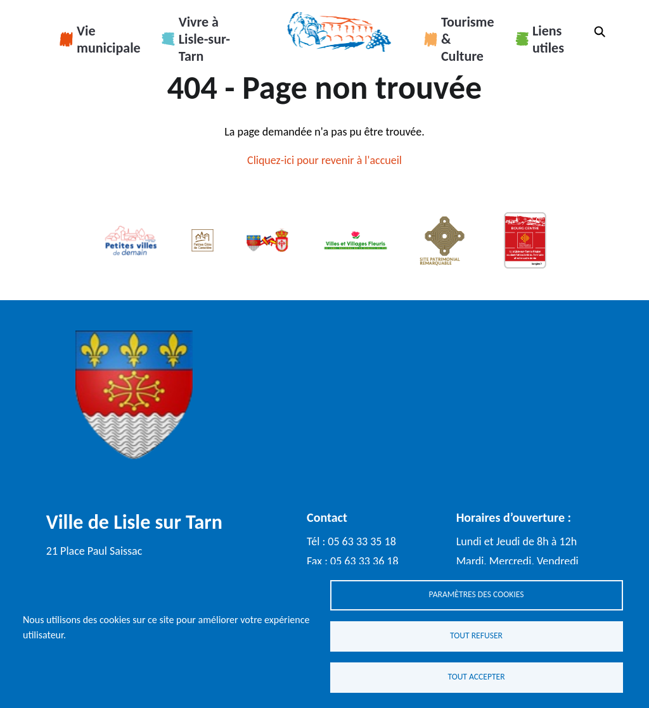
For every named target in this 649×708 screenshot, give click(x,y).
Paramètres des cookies (476, 594)
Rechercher (600, 31)
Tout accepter (475, 676)
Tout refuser (476, 635)
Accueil (339, 31)
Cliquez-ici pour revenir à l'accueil (324, 160)
